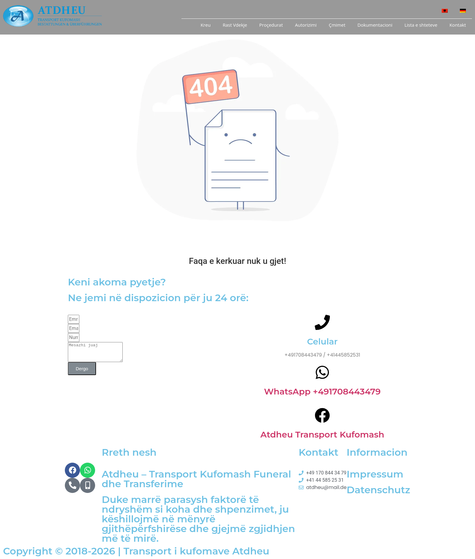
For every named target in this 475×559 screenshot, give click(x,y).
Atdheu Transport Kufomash (322, 434)
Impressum (375, 474)
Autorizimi (306, 25)
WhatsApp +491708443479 (322, 391)
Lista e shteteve (420, 25)
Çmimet (337, 25)
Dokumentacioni (374, 25)
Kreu (206, 25)
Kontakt (458, 25)
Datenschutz (378, 490)
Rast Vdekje (235, 25)
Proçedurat (271, 25)
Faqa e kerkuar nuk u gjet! (237, 261)
